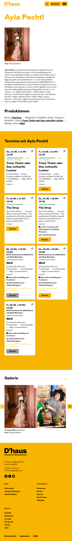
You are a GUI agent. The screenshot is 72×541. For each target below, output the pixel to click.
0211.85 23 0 (15, 468)
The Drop (17, 118)
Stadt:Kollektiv (10, 494)
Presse (7, 525)
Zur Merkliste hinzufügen (32, 151)
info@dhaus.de (16, 471)
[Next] (70, 406)
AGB (35, 536)
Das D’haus (41, 497)
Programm (41, 488)
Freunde (7, 519)
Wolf (22, 124)
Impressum (25, 536)
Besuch (40, 494)
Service (7, 508)
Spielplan (55, 4)
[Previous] (2, 406)
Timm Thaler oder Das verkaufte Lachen (42, 121)
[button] (47, 4)
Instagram (6, 476)
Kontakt (7, 513)
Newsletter (9, 516)
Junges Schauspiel (12, 491)
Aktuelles (40, 500)
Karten (45, 189)
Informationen (42, 484)
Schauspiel (9, 488)
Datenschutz (10, 536)
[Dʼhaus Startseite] (12, 4)
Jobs (6, 528)
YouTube (13, 476)
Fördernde (8, 522)
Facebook (9, 476)
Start (6, 484)
